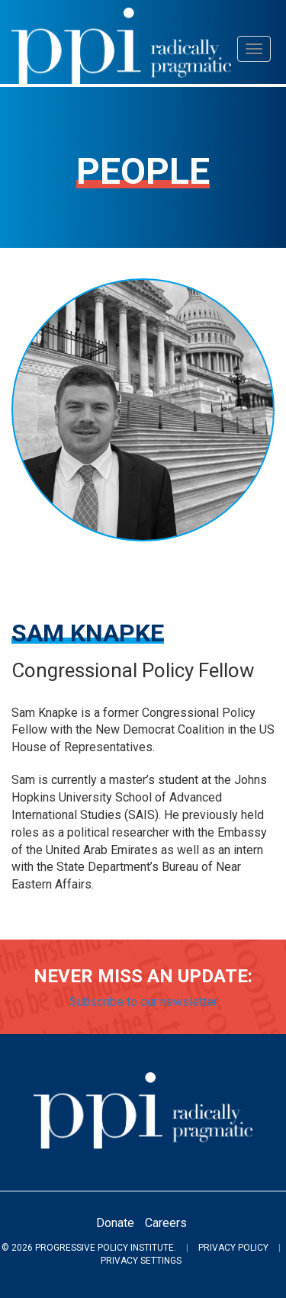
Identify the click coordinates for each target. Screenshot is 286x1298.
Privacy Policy (233, 1247)
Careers (166, 1223)
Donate (115, 1223)
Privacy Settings (141, 1260)
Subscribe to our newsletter (143, 1001)
